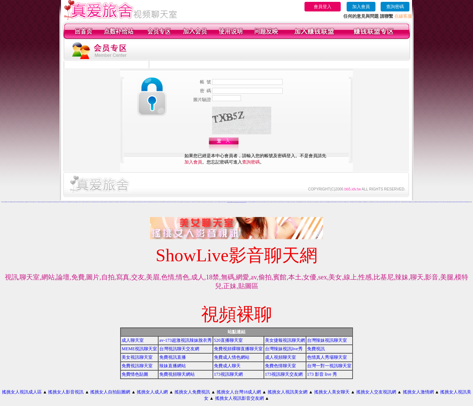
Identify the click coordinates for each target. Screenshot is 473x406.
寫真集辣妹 (240, 202)
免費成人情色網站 (231, 357)
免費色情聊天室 (280, 365)
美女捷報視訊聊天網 (285, 340)
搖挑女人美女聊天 (332, 392)
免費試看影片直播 (234, 202)
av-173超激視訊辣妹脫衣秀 (185, 340)
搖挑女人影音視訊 (66, 392)
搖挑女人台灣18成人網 (239, 392)
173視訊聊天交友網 (284, 374)
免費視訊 (316, 348)
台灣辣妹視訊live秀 (284, 348)
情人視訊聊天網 (237, 202)
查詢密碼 (395, 6)
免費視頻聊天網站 (177, 374)
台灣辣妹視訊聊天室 (327, 340)
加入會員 (361, 6)
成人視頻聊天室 (280, 357)
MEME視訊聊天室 (139, 348)
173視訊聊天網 (228, 374)
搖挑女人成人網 (152, 392)
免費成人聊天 (227, 365)
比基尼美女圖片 (230, 202)
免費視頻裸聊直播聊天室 (238, 348)
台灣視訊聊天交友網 (179, 348)
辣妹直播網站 (172, 365)
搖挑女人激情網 (418, 392)
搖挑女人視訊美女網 (287, 392)
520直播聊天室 (228, 340)
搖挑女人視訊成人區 (22, 392)
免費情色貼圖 (135, 374)
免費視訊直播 (172, 357)
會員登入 (322, 6)
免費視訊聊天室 (137, 365)
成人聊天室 (133, 340)
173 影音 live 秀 (322, 374)
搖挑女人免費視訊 (192, 392)
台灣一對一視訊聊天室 (329, 365)
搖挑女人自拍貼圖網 (110, 392)
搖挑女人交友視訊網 (376, 392)
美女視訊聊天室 (137, 357)
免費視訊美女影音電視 (243, 202)
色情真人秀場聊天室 (327, 357)
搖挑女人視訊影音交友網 (239, 398)
